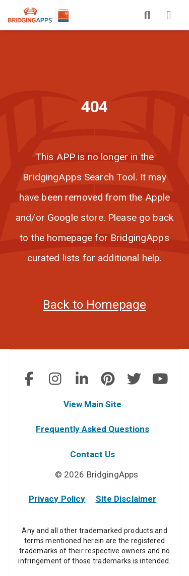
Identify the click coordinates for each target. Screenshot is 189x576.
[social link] (29, 379)
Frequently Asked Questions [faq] (92, 429)
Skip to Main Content (0, 0)
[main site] (46, 15)
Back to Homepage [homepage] (94, 305)
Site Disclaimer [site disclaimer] (126, 499)
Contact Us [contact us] (92, 454)
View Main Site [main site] (92, 404)
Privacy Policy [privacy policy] (57, 499)
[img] (147, 15)
